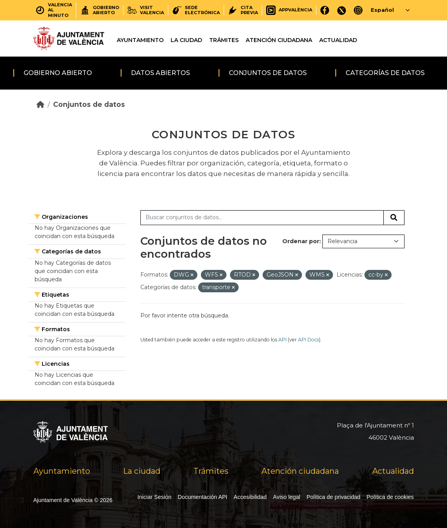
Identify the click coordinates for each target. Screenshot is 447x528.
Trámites (224, 40)
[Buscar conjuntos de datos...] (262, 217)
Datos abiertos (160, 73)
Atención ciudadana (279, 40)
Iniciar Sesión (154, 497)
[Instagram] (358, 10)
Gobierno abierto (58, 73)
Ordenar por (300, 241)
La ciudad (186, 40)
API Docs (308, 340)
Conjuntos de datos (268, 73)
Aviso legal (286, 497)
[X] (341, 10)
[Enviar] (394, 218)
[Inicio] (40, 104)
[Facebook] (324, 10)
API (282, 340)
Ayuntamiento (140, 40)
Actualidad (338, 40)
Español (382, 10)
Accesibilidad (250, 497)
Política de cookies (390, 497)
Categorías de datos (385, 73)
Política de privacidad (334, 497)
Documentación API (202, 497)
